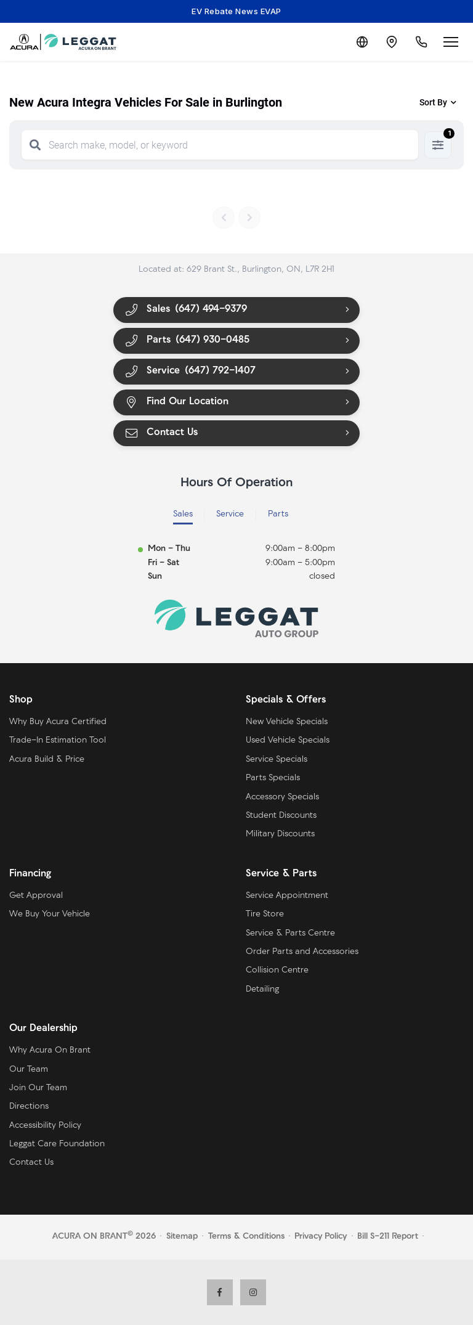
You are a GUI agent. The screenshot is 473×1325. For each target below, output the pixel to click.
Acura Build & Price (46, 759)
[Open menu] (451, 42)
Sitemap (182, 1236)
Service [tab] (230, 514)
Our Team (28, 1069)
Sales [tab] (183, 514)
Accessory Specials (282, 797)
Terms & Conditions (246, 1236)
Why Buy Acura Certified (58, 722)
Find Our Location (176, 402)
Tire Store (265, 914)
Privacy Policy (320, 1236)
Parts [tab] (278, 514)
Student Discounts (281, 815)
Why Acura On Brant (50, 1050)
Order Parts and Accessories (302, 951)
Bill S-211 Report (387, 1236)
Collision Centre (277, 970)
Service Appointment (287, 895)
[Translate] (362, 42)
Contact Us (161, 433)
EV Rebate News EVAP (236, 11)
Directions (29, 1106)
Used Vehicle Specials (287, 740)
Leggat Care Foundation (57, 1144)
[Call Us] (421, 42)
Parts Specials (273, 778)
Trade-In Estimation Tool (57, 740)
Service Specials (276, 759)
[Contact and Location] (391, 42)
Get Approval (36, 895)
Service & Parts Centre (290, 933)
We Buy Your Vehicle (49, 914)
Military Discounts (280, 834)
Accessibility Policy (45, 1125)
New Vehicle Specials (287, 722)
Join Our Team (38, 1088)
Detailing (262, 989)
